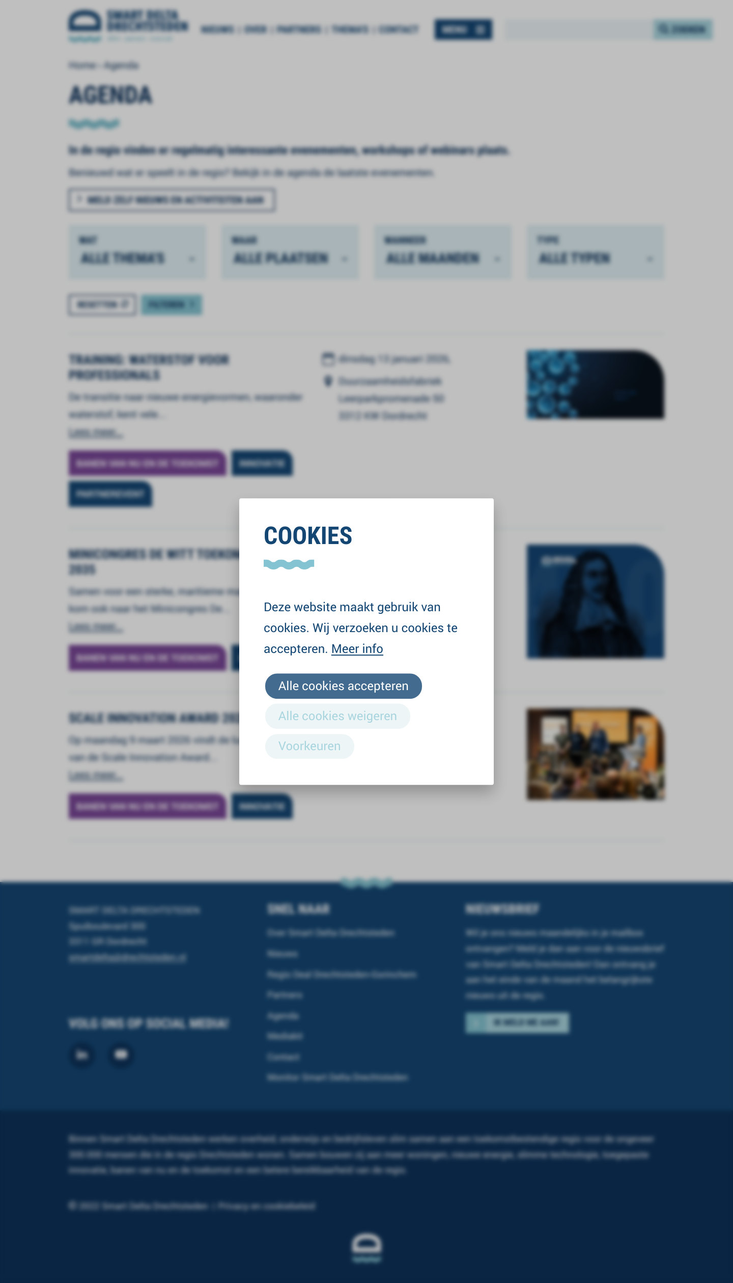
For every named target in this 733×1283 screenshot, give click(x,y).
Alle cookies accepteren (343, 685)
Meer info (357, 648)
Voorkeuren (309, 745)
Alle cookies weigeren (337, 715)
